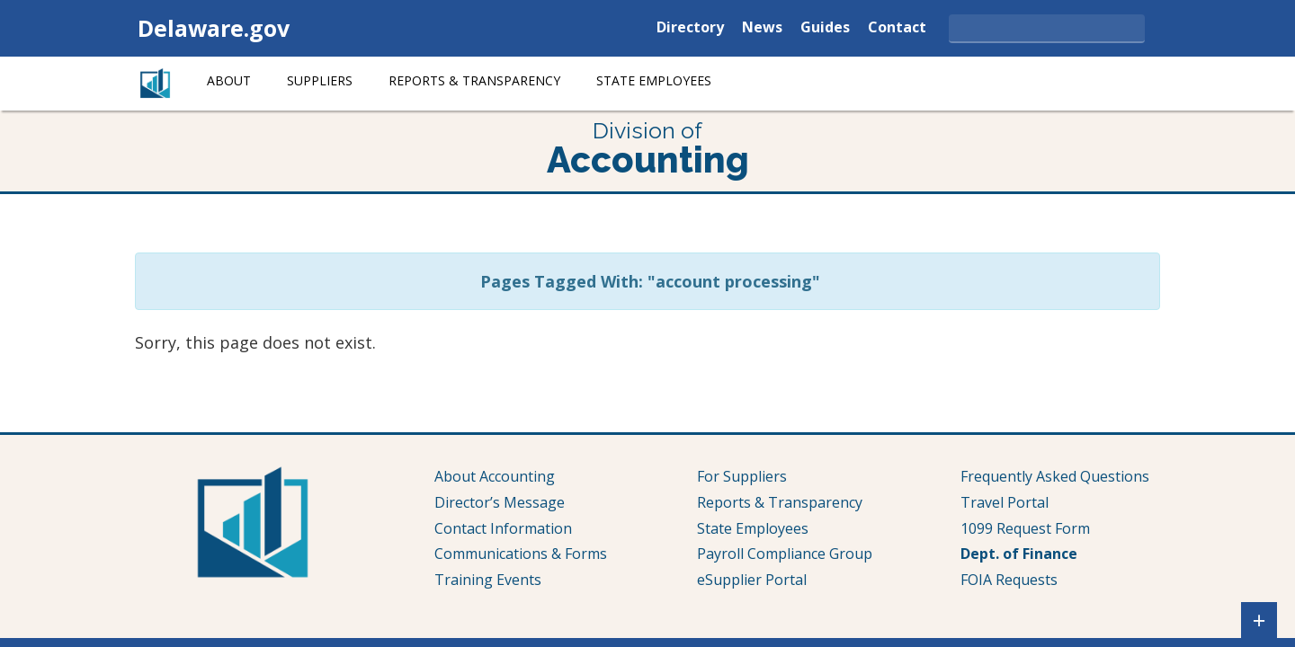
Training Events (487, 579)
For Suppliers (742, 476)
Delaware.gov (214, 28)
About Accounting (494, 476)
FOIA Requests (1009, 579)
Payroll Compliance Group (784, 553)
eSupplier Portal (752, 579)
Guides (825, 28)
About (229, 80)
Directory (690, 28)
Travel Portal (1004, 502)
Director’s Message (499, 502)
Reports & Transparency (474, 80)
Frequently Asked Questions (1054, 476)
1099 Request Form (1025, 528)
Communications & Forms (520, 553)
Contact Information (503, 528)
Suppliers (320, 80)
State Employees (653, 80)
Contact (897, 28)
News (762, 28)
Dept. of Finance (1018, 553)
